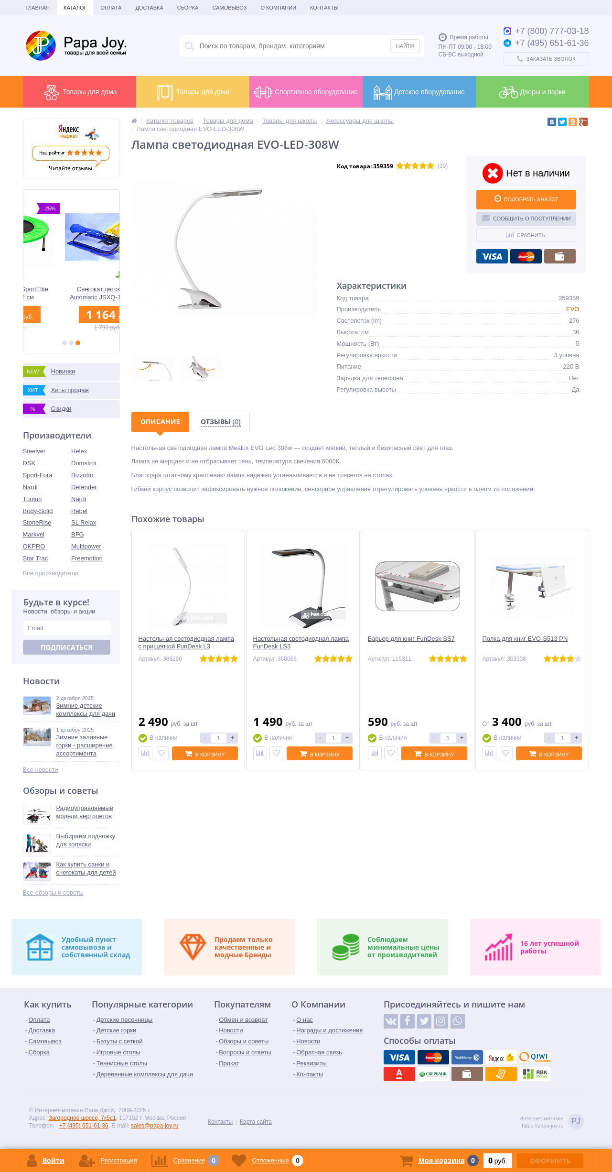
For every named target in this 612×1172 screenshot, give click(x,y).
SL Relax (83, 522)
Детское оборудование (419, 92)
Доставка (149, 8)
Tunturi (32, 499)
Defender (84, 487)
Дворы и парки (532, 92)
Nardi (30, 487)
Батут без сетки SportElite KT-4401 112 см (71, 293)
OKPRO (34, 546)
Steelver (34, 451)
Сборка (188, 8)
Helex (79, 451)
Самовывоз (229, 8)
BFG (77, 534)
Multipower (86, 546)
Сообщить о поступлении (526, 217)
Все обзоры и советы (53, 892)
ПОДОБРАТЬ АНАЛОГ (526, 198)
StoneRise (37, 522)
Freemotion (87, 558)
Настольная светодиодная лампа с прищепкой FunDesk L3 (187, 642)
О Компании (278, 8)
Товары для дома (79, 92)
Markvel (34, 534)
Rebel (79, 511)
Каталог (75, 8)
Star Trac (35, 558)
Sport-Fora (38, 475)
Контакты (324, 8)
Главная (38, 8)
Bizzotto (82, 475)
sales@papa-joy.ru (154, 1125)
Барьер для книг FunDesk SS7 (411, 638)
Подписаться (66, 647)
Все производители (51, 573)
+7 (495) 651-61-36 (83, 1125)
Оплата (111, 8)
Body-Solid (38, 511)
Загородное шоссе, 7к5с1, (83, 1118)
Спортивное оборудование (306, 92)
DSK (29, 463)
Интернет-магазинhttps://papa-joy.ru (551, 1122)
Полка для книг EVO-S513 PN (525, 638)
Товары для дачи (193, 92)
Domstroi (83, 463)
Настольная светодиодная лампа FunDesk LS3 (301, 642)
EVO (572, 309)
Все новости (40, 769)
